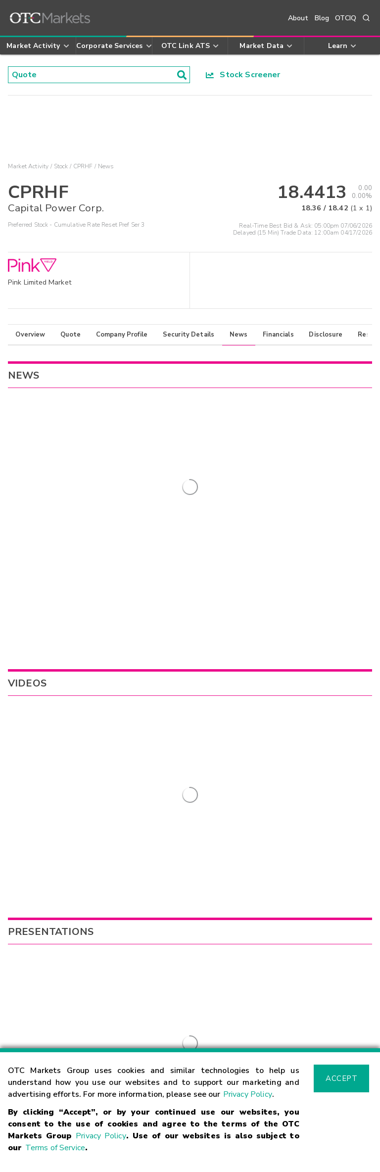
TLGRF (245, 713)
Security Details (188, 334)
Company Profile (121, 334)
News (239, 334)
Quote (70, 334)
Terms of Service (55, 1147)
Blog (322, 18)
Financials (278, 334)
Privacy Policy (247, 1094)
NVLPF (246, 743)
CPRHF (83, 166)
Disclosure (325, 334)
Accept (341, 1078)
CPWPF (21, 728)
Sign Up (138, 890)
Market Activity (28, 166)
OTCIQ (345, 18)
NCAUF (246, 758)
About (298, 18)
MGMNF (248, 773)
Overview (30, 334)
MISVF (245, 728)
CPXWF (22, 740)
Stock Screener (243, 74)
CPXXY (20, 752)
